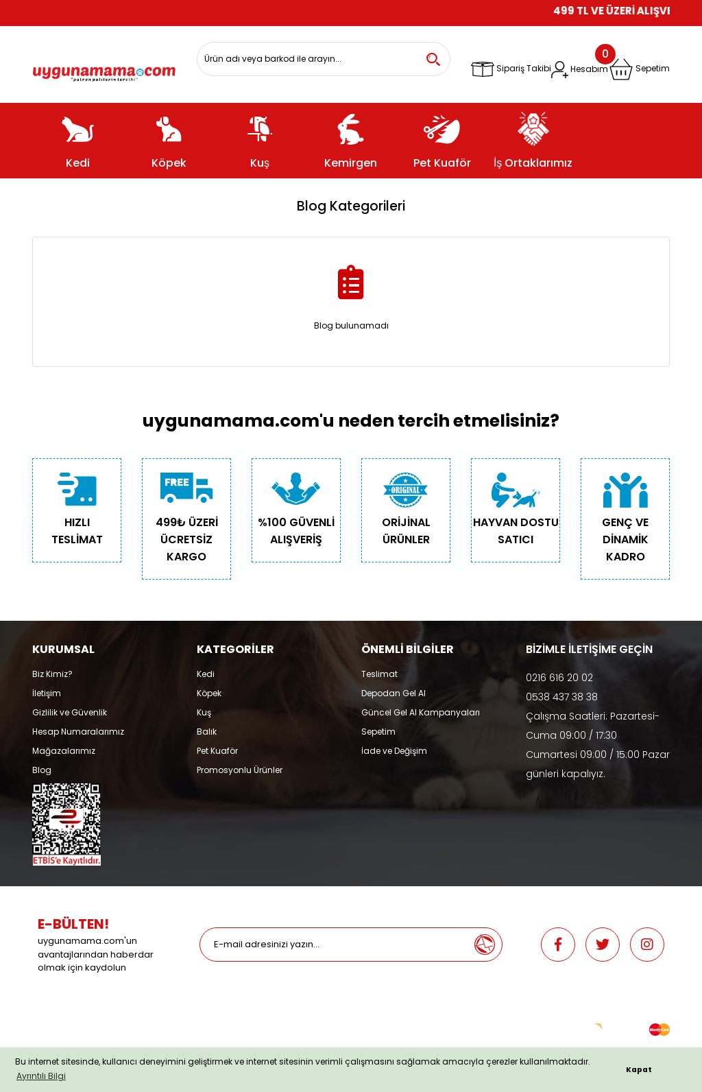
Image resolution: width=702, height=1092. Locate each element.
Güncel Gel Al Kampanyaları (420, 712)
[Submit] (485, 944)
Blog (41, 770)
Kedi (206, 674)
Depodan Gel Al (393, 693)
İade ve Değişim (394, 751)
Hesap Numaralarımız (78, 731)
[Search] (323, 59)
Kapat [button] (639, 1070)
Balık (207, 731)
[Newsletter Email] (334, 944)
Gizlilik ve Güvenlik (69, 712)
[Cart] (639, 69)
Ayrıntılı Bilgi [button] (41, 1076)
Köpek (209, 693)
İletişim (46, 693)
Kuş (204, 712)
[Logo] (104, 70)
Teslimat (379, 674)
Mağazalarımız (63, 751)
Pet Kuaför (217, 751)
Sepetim (378, 731)
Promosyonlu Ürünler (239, 770)
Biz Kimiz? (52, 674)
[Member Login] (579, 69)
